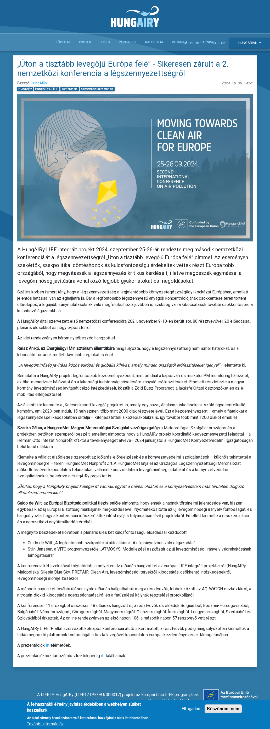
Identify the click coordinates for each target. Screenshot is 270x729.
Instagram (216, 43)
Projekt (86, 42)
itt (47, 645)
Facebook (191, 43)
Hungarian (248, 43)
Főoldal (63, 42)
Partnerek (128, 42)
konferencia (69, 89)
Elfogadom (191, 711)
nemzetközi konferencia (97, 89)
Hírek (105, 42)
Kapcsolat (154, 42)
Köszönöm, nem (223, 711)
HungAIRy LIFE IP (46, 89)
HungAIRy (39, 83)
